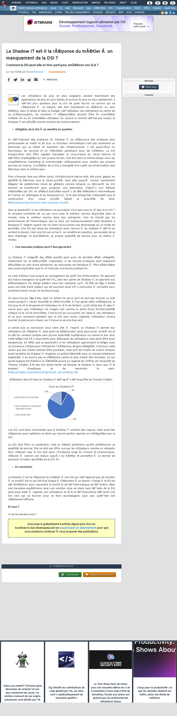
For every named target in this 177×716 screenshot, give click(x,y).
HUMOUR (139, 12)
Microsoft (78, 8)
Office (147, 8)
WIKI (121, 12)
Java (88, 8)
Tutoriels (31, 2)
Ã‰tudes (110, 2)
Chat (64, 2)
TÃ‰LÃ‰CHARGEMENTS (77, 12)
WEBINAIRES (45, 12)
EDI (110, 8)
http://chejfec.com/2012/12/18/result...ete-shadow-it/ (43, 372)
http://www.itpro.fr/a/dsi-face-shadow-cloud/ (38, 203)
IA (61, 8)
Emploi (95, 2)
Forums (16, 2)
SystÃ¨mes (170, 8)
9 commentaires (57, 72)
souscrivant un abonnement (78, 528)
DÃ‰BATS (110, 12)
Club (133, 2)
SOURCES (98, 12)
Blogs (54, 2)
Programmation (123, 8)
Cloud (53, 8)
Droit (123, 2)
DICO (129, 12)
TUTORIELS (23, 12)
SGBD (137, 8)
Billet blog (149, 87)
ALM (67, 8)
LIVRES (58, 12)
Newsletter (80, 2)
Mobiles (157, 8)
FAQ (43, 2)
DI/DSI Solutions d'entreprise (32, 8)
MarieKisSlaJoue (34, 72)
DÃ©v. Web (99, 8)
